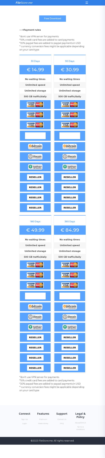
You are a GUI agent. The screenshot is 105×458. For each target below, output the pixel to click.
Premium (43, 419)
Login (24, 423)
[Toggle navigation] (87, 3)
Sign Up (24, 419)
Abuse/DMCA (80, 423)
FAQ (62, 423)
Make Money (43, 423)
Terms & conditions (80, 428)
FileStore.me (46, 440)
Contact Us (61, 419)
